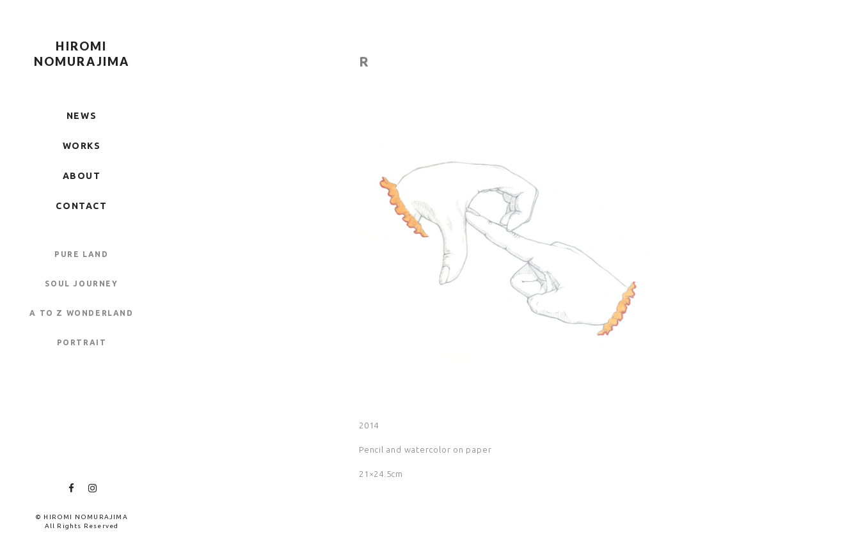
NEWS (82, 116)
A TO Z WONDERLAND (81, 313)
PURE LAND (81, 254)
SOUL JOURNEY (81, 283)
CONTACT (81, 206)
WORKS (82, 146)
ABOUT (82, 176)
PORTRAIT (82, 342)
